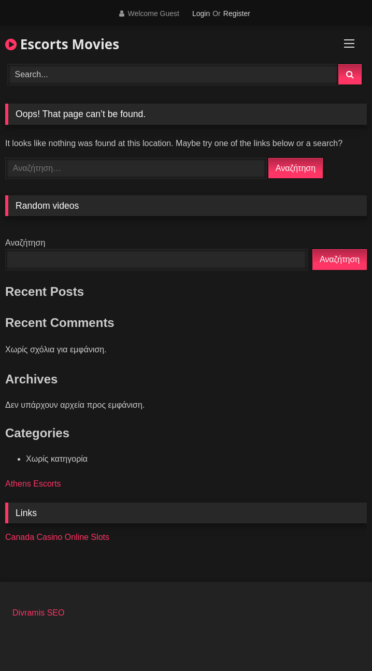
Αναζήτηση (25, 242)
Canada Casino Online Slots (57, 537)
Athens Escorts (33, 483)
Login (201, 13)
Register (236, 13)
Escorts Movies (62, 44)
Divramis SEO (38, 612)
